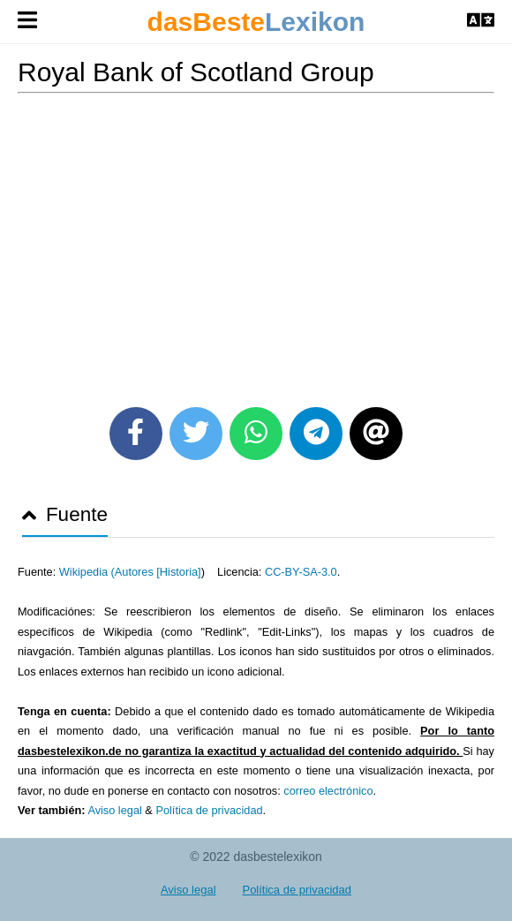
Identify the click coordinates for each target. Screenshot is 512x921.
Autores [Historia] (158, 571)
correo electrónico (328, 790)
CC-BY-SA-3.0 (301, 571)
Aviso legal (114, 810)
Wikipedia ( (87, 571)
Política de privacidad (208, 810)
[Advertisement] (256, 243)
